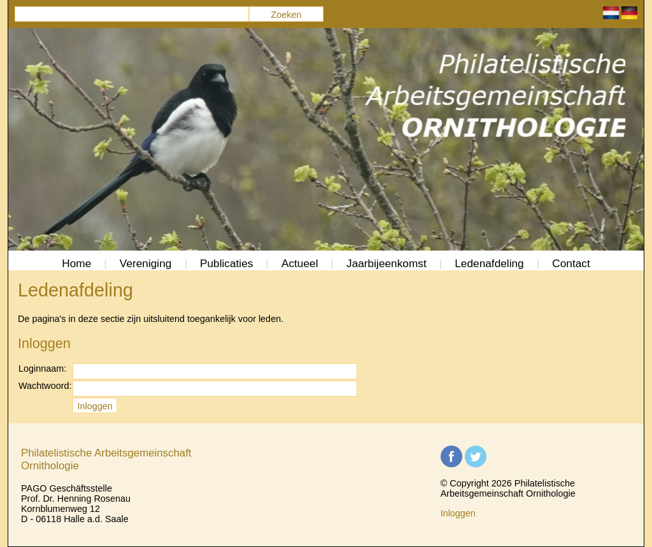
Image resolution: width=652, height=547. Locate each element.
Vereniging (146, 263)
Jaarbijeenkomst (386, 263)
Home (76, 263)
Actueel (299, 263)
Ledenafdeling (489, 263)
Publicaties (226, 263)
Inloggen (458, 513)
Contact (571, 263)
